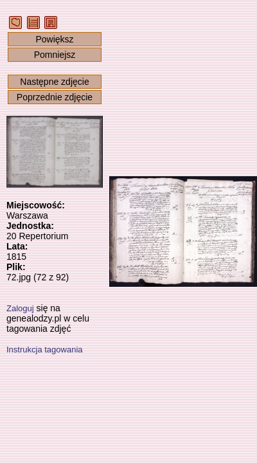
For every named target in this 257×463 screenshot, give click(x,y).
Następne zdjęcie (54, 82)
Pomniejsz (55, 55)
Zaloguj (20, 308)
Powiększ (54, 39)
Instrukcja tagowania (44, 349)
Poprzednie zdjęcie (55, 97)
